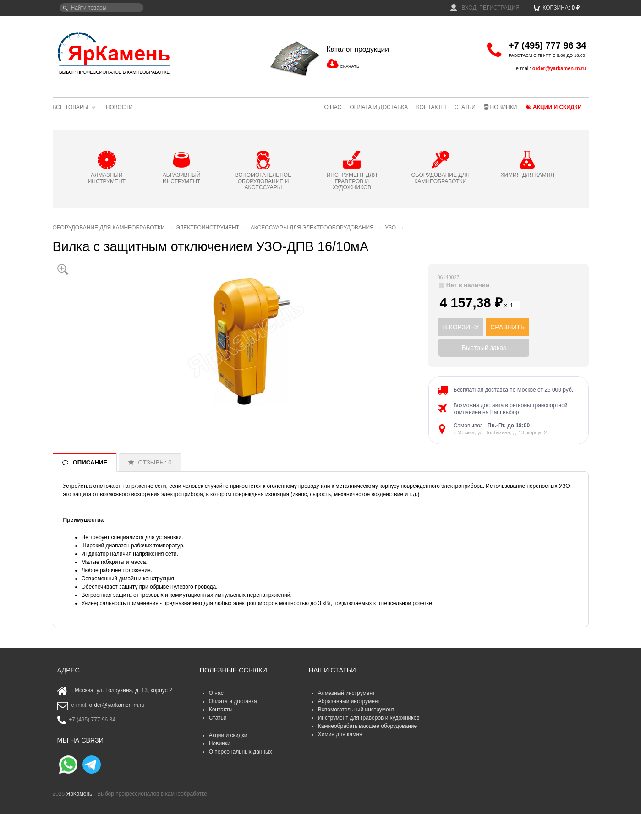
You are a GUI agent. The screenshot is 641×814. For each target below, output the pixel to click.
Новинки (500, 107)
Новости (119, 107)
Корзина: (556, 7)
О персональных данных (240, 751)
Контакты (431, 107)
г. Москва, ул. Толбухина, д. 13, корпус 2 (500, 432)
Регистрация (499, 8)
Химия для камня (340, 734)
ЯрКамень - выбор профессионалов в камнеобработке (114, 52)
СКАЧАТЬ (349, 66)
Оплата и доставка (379, 107)
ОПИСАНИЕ (90, 462)
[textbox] (101, 7)
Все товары (70, 107)
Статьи (465, 107)
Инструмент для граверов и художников (369, 718)
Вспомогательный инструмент (356, 709)
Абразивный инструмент (349, 701)
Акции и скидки (554, 107)
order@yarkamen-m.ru (559, 68)
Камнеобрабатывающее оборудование (367, 726)
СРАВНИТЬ (507, 327)
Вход (463, 7)
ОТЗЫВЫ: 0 (155, 462)
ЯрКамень (79, 794)
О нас (332, 107)
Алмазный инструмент (346, 693)
